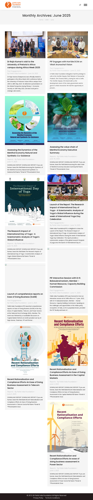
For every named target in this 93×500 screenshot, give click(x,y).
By (17, 73)
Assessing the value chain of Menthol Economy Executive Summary (64, 150)
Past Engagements (14, 71)
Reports (53, 156)
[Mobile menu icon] (85, 5)
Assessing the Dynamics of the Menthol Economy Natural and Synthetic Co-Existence (22, 152)
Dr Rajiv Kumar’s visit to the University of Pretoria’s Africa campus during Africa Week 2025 (23, 64)
